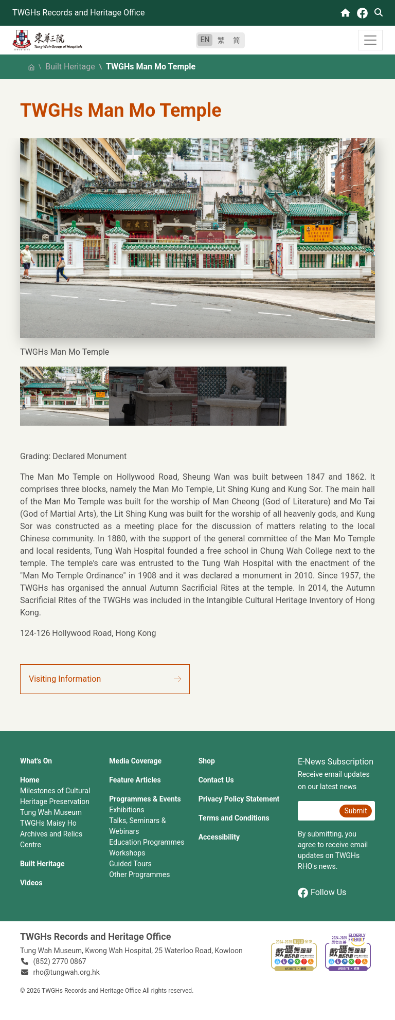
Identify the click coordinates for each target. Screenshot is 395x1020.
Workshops (127, 853)
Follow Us (322, 892)
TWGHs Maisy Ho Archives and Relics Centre (51, 834)
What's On (36, 761)
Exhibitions (126, 810)
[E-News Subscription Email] (317, 811)
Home (29, 780)
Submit (355, 811)
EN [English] (205, 39)
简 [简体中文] (236, 40)
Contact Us (216, 780)
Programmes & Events (145, 799)
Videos (31, 883)
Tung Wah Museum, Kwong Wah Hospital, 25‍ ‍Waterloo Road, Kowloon (131, 950)
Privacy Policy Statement (239, 799)
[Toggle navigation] (370, 40)
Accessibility (219, 837)
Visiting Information (65, 679)
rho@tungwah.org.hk (66, 972)
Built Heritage (70, 66)
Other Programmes (139, 874)
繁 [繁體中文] (221, 40)
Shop (207, 761)
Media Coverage (135, 761)
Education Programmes (146, 842)
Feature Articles (134, 780)
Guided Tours (130, 864)
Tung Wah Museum (51, 812)
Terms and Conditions (234, 818)
